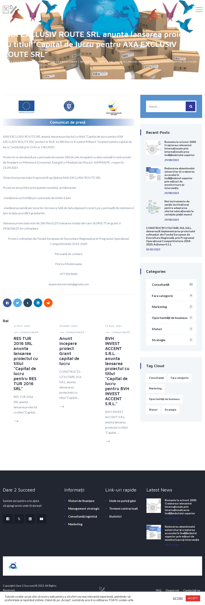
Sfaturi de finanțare (81, 500)
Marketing (172, 306)
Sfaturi (172, 328)
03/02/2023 (153, 249)
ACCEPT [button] (193, 598)
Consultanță (29, 332)
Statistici (115, 516)
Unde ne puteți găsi (122, 500)
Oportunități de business (172, 317)
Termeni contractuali (123, 508)
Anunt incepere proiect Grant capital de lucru (69, 351)
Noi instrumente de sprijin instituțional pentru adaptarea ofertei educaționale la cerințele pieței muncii (179, 208)
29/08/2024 (171, 160)
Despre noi (172, 590)
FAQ (158, 590)
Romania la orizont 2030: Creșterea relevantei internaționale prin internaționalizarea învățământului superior (180, 148)
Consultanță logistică (82, 516)
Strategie (172, 339)
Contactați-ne (191, 590)
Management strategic (84, 508)
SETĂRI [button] (178, 598)
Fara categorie (172, 295)
